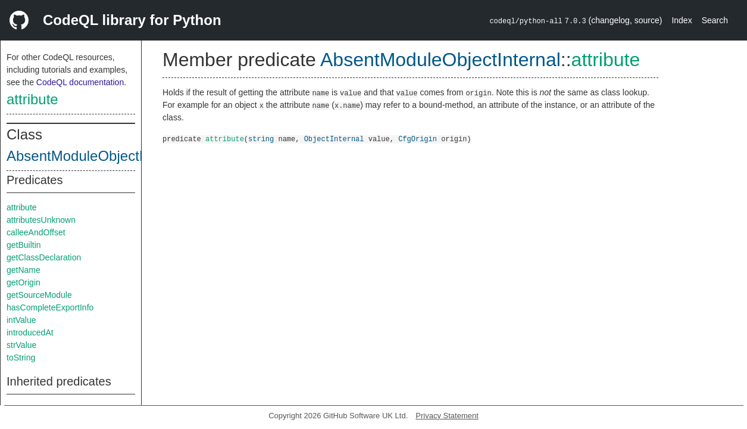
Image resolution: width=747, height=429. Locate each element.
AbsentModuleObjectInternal (97, 156)
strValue (21, 345)
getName (23, 270)
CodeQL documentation (80, 82)
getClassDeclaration (44, 257)
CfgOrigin (417, 138)
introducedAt (30, 332)
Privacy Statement (447, 415)
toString (21, 357)
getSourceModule (39, 295)
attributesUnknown (41, 220)
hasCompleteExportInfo (50, 307)
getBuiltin (24, 245)
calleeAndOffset (36, 232)
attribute (32, 99)
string (261, 138)
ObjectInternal (334, 138)
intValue (21, 320)
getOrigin (23, 282)
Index (681, 20)
